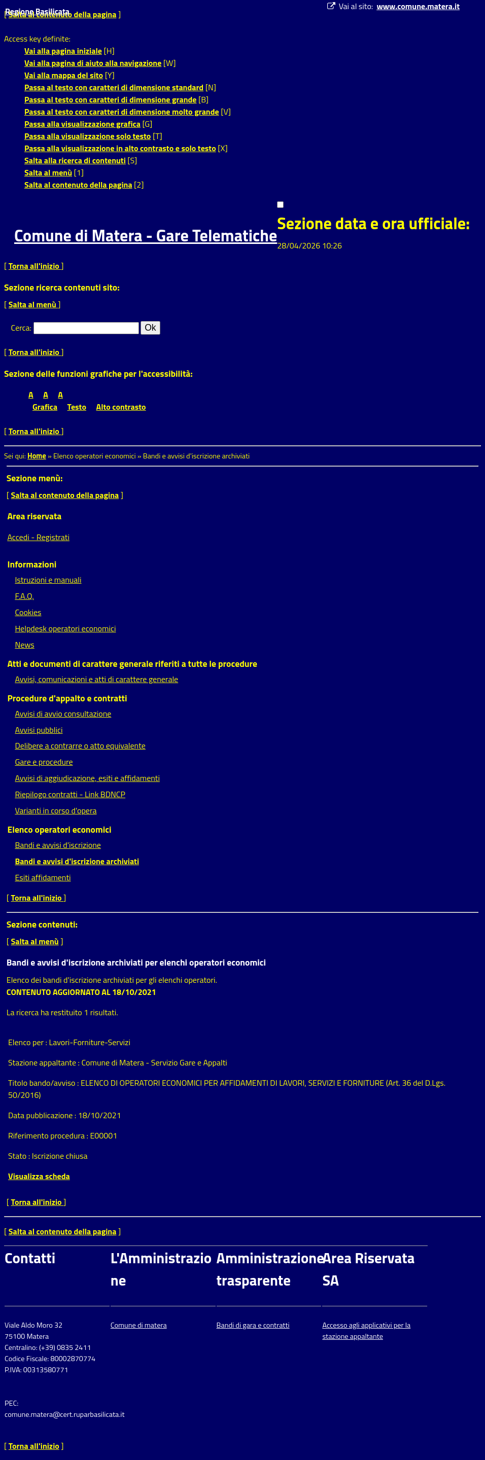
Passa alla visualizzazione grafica (82, 124)
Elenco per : (28, 1042)
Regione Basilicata (37, 11)
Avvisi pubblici (38, 730)
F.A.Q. (24, 596)
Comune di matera (139, 1325)
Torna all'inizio (35, 266)
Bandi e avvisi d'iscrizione (58, 845)
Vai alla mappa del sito (63, 75)
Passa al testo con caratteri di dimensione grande (110, 99)
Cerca (20, 328)
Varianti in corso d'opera (55, 810)
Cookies (28, 612)
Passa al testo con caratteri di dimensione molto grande (121, 111)
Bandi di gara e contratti (253, 1325)
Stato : (20, 1156)
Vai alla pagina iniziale (63, 51)
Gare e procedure (44, 762)
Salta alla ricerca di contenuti (75, 160)
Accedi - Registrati (38, 537)
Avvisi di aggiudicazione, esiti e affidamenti (87, 778)
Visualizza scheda (39, 1176)
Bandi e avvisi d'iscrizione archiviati (77, 861)
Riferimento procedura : (49, 1135)
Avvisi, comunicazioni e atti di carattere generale (96, 679)
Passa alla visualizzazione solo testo (87, 136)
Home (36, 455)
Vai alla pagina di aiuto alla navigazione (92, 63)
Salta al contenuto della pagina (78, 185)
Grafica (44, 407)
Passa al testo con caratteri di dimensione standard (113, 87)
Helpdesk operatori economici (65, 628)
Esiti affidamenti (43, 877)
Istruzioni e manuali (48, 580)
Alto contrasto (121, 407)
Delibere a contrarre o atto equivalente (80, 745)
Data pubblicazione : (43, 1115)
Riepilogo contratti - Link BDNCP (70, 794)
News (24, 644)
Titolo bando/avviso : (44, 1083)
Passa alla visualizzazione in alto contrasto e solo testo (120, 148)
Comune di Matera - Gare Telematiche (145, 235)
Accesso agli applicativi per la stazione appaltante (366, 1331)
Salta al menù (48, 172)
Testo (76, 407)
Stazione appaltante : (45, 1062)
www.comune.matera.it (418, 6)
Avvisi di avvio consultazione (63, 713)
